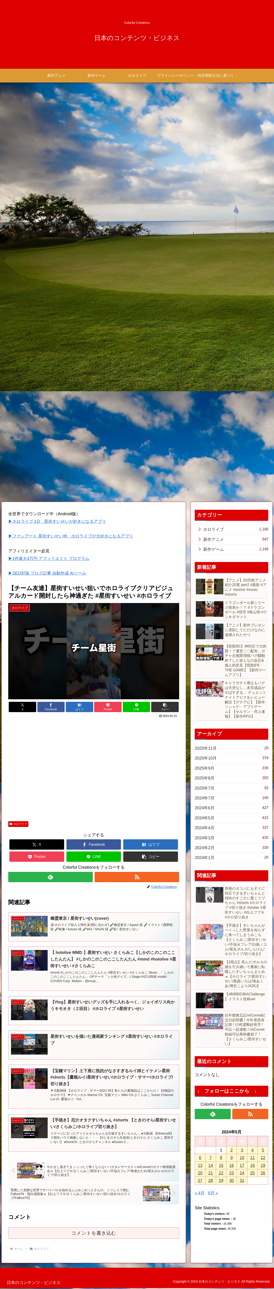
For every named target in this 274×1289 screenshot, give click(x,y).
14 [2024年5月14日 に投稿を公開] (210, 1165)
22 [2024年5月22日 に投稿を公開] (221, 1173)
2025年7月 (231, 788)
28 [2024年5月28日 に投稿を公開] (210, 1181)
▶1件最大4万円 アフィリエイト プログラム (48, 558)
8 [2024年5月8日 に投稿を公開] (221, 1157)
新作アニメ (235, 539)
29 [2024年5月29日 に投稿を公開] (221, 1181)
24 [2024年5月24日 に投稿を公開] (242, 1173)
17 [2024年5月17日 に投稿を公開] (242, 1165)
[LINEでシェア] (136, 707)
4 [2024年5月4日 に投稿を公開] (252, 1150)
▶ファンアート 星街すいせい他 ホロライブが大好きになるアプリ (70, 536)
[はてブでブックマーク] (79, 707)
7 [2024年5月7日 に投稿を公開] (210, 1157)
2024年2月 (231, 847)
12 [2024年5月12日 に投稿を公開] (263, 1157)
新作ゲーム (235, 549)
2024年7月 (231, 797)
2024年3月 (231, 837)
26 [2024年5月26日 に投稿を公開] (263, 1173)
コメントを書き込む (93, 1234)
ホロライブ (18, 824)
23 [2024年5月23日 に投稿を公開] (231, 1173)
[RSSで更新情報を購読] (137, 877)
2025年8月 (231, 777)
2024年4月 (231, 827)
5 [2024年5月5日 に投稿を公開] (263, 1150)
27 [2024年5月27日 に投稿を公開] (200, 1181)
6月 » (213, 1193)
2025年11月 (231, 748)
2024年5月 (231, 817)
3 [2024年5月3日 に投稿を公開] (242, 1150)
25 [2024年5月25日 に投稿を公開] (252, 1173)
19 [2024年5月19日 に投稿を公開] (263, 1165)
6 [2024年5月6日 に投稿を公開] (200, 1157)
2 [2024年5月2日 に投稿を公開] (231, 1150)
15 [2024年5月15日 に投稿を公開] (221, 1165)
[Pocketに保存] (107, 707)
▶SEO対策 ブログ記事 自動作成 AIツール (47, 573)
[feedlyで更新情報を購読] (50, 877)
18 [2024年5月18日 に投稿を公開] (252, 1165)
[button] (164, 707)
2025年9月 (231, 768)
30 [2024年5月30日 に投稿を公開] (231, 1181)
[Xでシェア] (22, 707)
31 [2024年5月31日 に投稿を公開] (242, 1181)
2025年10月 (231, 758)
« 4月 (200, 1193)
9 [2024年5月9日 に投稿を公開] (231, 1157)
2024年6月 (231, 807)
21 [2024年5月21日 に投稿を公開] (210, 1173)
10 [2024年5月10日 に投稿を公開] (242, 1157)
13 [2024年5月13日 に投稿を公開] (200, 1165)
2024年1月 (231, 857)
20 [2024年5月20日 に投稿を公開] (200, 1173)
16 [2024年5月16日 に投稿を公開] (231, 1165)
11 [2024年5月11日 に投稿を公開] (252, 1157)
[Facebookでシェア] (51, 707)
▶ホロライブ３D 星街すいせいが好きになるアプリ (57, 521)
